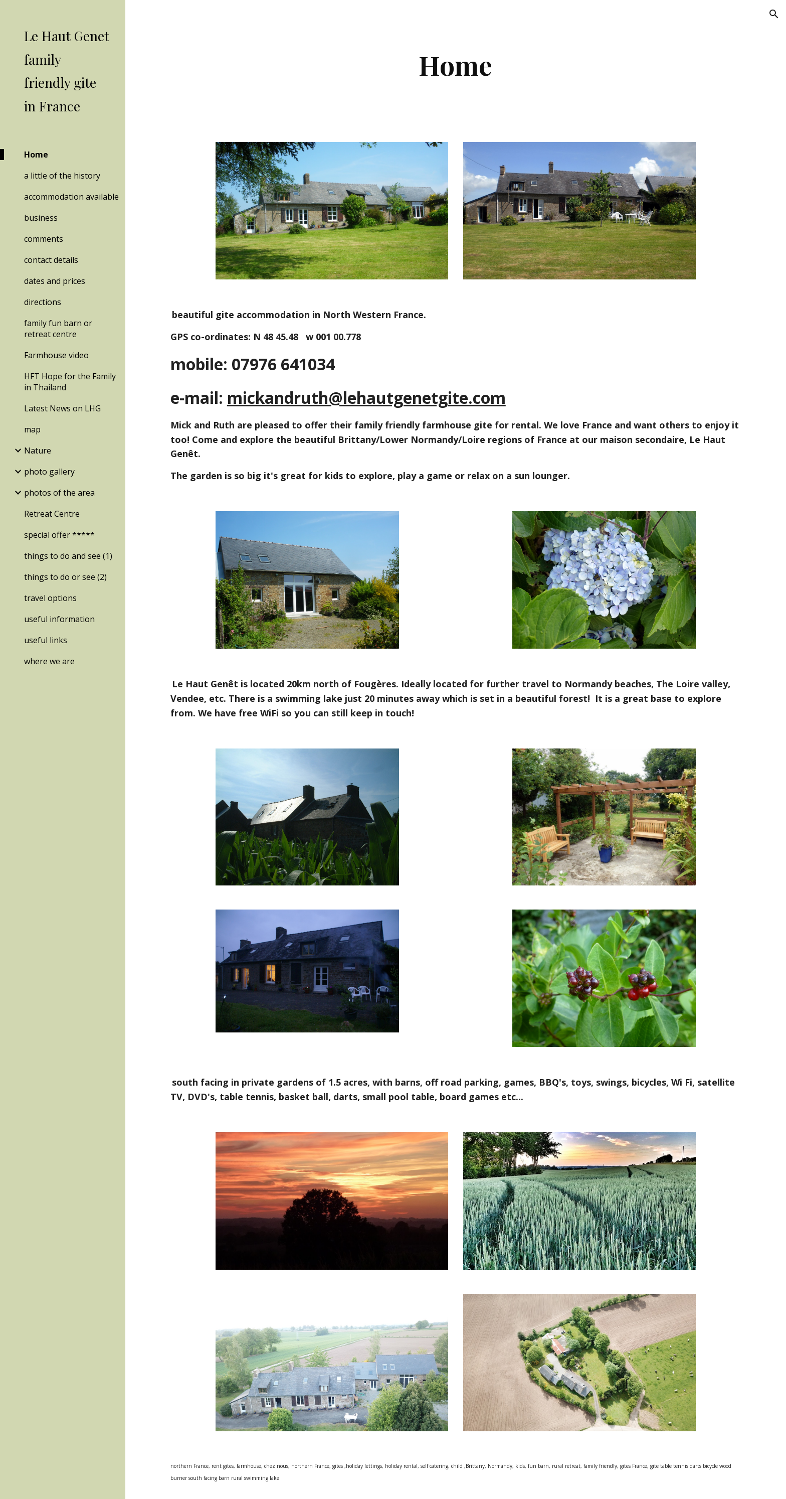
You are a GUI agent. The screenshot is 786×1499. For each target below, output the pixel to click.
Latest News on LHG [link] (62, 408)
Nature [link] (37, 450)
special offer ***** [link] (59, 534)
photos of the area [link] (59, 492)
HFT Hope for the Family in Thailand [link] (70, 382)
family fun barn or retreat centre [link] (58, 329)
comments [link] (43, 238)
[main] (455, 65)
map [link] (32, 429)
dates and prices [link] (54, 280)
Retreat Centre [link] (52, 513)
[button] (774, 14)
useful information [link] (59, 619)
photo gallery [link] (49, 471)
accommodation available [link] (71, 196)
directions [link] (42, 302)
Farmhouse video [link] (56, 355)
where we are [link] (49, 661)
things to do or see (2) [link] (65, 576)
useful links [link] (45, 640)
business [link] (41, 217)
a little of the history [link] (62, 175)
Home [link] (36, 154)
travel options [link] (50, 598)
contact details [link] (51, 259)
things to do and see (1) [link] (68, 555)
